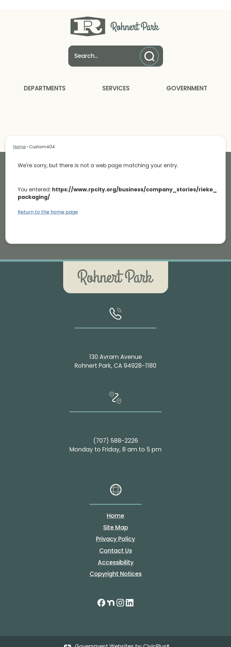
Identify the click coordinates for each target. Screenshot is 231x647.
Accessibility (116, 552)
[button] (151, 45)
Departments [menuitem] (45, 78)
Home (19, 136)
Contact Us (115, 540)
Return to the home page (48, 201)
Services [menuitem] (116, 78)
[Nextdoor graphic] (111, 592)
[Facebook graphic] (101, 592)
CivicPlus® (156, 636)
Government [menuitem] (186, 78)
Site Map (115, 517)
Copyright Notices (116, 564)
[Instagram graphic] (120, 592)
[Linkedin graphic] (130, 592)
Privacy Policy (115, 529)
